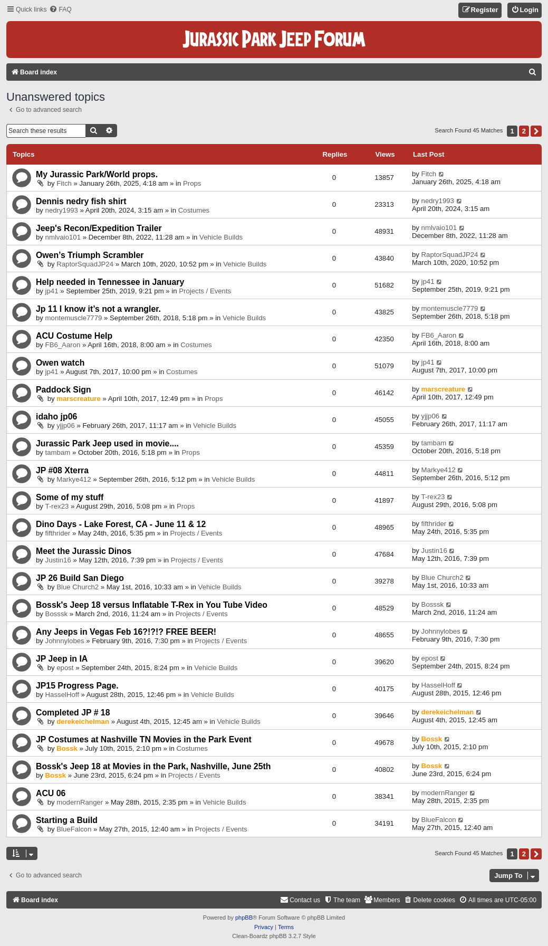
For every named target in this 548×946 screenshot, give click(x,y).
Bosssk (56, 614)
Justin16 (58, 560)
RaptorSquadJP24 (84, 264)
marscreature (78, 399)
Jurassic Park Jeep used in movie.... (107, 443)
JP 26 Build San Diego (80, 578)
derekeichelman (82, 721)
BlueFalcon (73, 829)
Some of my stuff (69, 497)
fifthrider (58, 533)
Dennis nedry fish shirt (81, 201)
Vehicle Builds (221, 237)
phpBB (244, 917)
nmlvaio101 (63, 237)
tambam (58, 452)
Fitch (64, 183)
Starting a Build (67, 820)
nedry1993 (61, 210)
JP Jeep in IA (62, 658)
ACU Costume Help (74, 335)
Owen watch (60, 362)
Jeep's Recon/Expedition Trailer (99, 228)
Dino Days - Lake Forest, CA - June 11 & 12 (121, 524)
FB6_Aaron (63, 345)
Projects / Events (205, 291)
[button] (536, 131)
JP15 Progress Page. (77, 685)
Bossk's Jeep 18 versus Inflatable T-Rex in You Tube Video (151, 604)
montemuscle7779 (73, 318)
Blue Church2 (77, 587)
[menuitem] (60, 10)
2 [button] (524, 131)
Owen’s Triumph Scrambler (89, 255)
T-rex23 (57, 506)
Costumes (193, 210)
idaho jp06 (56, 416)
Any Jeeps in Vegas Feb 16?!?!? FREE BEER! (126, 631)
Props (192, 183)
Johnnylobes (64, 641)
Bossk (67, 748)
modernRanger (79, 802)
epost (64, 668)
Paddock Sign (63, 389)
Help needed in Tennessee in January (110, 282)
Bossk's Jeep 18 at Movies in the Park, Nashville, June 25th (153, 766)
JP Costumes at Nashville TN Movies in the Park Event (144, 739)
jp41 (52, 291)
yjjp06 (65, 425)
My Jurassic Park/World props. (97, 174)
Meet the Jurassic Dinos (83, 551)
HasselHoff (62, 695)
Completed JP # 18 (73, 712)
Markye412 (73, 479)
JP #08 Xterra (62, 470)
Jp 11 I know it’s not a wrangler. (98, 308)
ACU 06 (50, 793)
